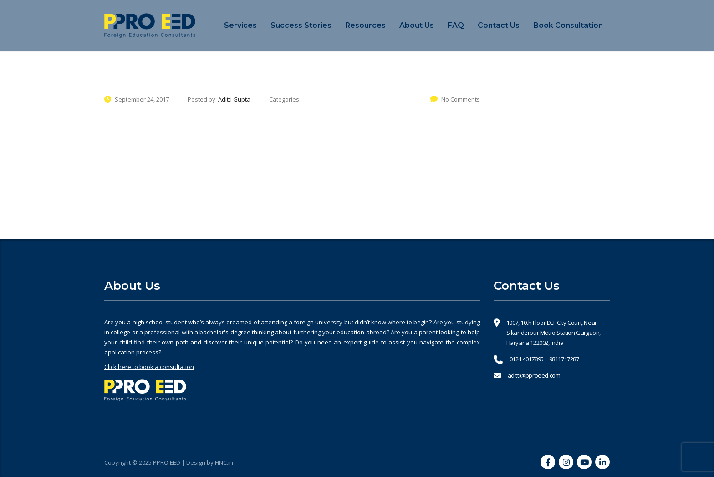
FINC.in (224, 462)
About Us (416, 25)
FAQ (456, 25)
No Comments (455, 99)
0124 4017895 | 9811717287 (544, 359)
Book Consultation (568, 25)
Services (240, 25)
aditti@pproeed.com (534, 375)
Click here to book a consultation (149, 367)
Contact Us (499, 25)
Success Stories (301, 25)
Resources (365, 25)
